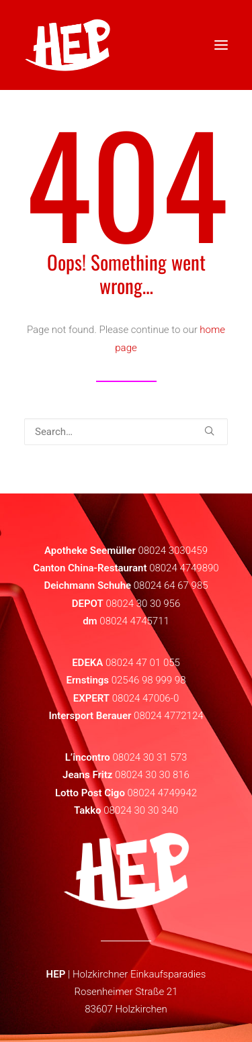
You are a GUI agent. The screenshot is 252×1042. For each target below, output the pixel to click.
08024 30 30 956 (143, 604)
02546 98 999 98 (149, 680)
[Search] (126, 431)
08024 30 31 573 (149, 757)
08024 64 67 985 (171, 585)
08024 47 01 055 (143, 663)
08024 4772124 (169, 716)
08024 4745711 (134, 621)
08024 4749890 (184, 568)
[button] (209, 431)
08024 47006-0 (145, 698)
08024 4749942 (163, 793)
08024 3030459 (173, 550)
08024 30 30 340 (140, 810)
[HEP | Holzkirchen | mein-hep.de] (67, 45)
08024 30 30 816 (152, 775)
